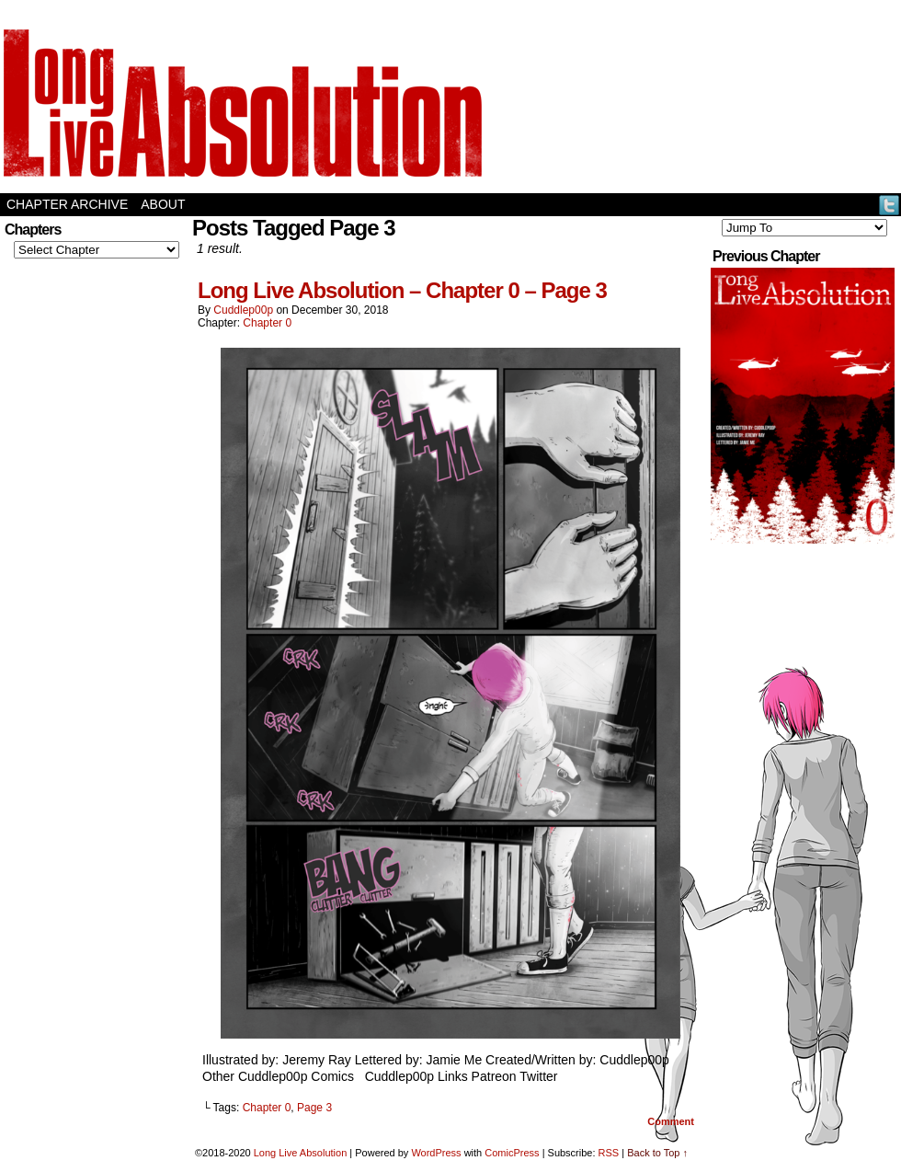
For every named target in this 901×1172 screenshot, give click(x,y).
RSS (609, 1152)
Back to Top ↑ (657, 1152)
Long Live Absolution (301, 1152)
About (163, 204)
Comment (670, 1121)
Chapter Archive (67, 204)
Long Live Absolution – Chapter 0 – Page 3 (402, 290)
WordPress (436, 1152)
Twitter (889, 204)
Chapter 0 (267, 322)
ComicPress (512, 1152)
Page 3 (314, 1107)
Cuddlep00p (243, 310)
